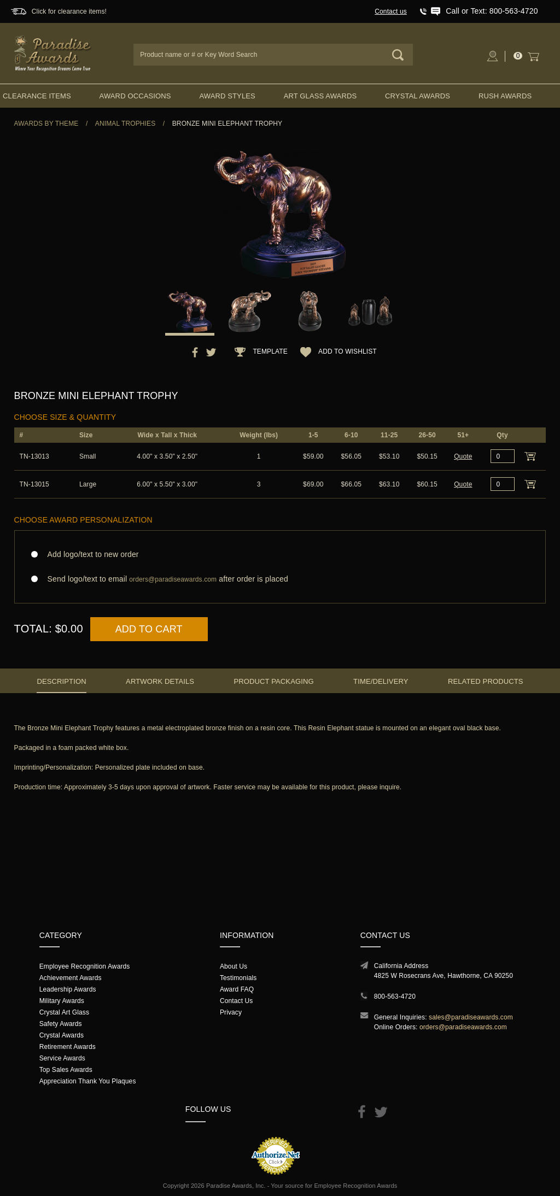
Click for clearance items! (69, 11)
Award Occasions (135, 96)
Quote (463, 456)
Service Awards (62, 1058)
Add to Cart (149, 629)
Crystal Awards (417, 96)
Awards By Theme (46, 123)
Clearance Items (37, 96)
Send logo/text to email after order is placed (280, 579)
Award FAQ (237, 989)
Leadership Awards (67, 989)
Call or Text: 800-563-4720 (492, 11)
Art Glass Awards (320, 96)
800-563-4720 (395, 996)
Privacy (231, 1012)
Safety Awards (60, 1024)
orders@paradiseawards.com (463, 1027)
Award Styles (227, 96)
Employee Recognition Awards (84, 966)
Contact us (391, 11)
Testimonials (238, 978)
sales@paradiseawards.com (471, 1017)
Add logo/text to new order (90, 554)
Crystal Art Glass (64, 1012)
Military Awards (61, 1001)
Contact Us (236, 1001)
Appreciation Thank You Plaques (87, 1081)
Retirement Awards (67, 1047)
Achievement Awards (70, 978)
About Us (233, 966)
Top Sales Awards (65, 1070)
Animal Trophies (125, 123)
